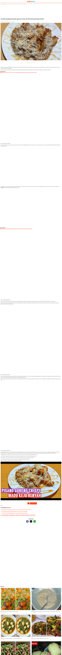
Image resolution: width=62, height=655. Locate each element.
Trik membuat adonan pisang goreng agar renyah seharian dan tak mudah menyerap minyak (16, 509)
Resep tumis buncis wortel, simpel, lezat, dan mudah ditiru (9, 611)
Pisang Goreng (5, 515)
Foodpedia (4, 4)
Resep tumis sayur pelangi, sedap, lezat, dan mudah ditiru (40, 638)
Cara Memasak (11, 515)
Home (1, 4)
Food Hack (17, 515)
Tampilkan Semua (33, 503)
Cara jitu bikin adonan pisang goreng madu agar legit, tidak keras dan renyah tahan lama (17, 228)
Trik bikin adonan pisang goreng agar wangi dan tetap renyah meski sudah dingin (14, 511)
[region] (31, 12)
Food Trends (22, 515)
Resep (1, 637)
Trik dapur (27, 515)
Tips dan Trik (33, 515)
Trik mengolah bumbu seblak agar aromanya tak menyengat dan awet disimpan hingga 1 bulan (45, 611)
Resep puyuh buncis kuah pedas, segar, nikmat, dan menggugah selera (11, 638)
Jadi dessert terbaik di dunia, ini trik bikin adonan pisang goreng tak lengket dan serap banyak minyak (19, 72)
